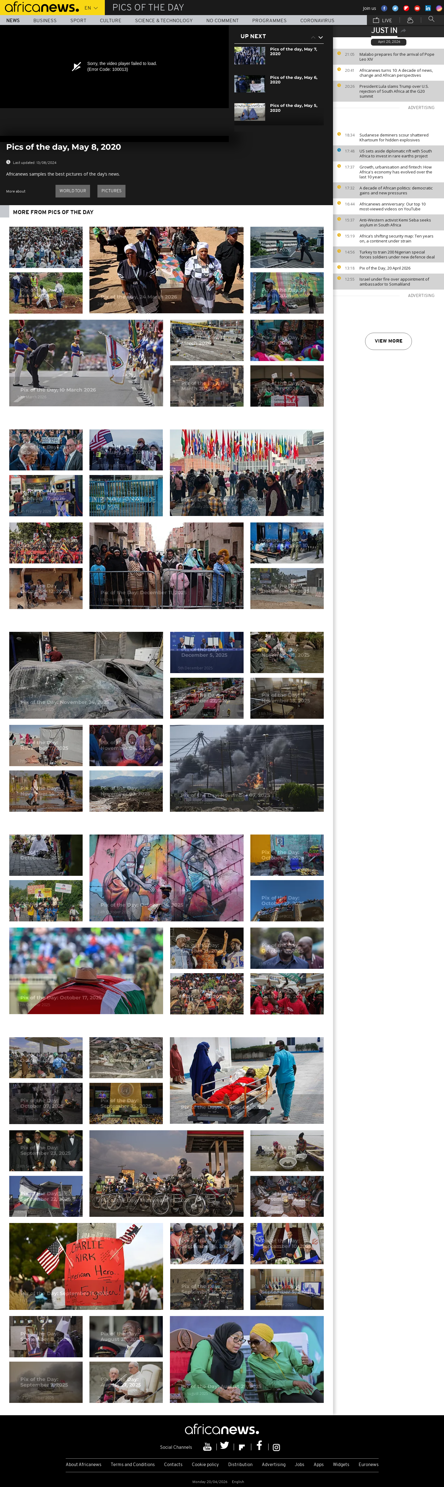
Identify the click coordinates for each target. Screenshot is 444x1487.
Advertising (274, 1465)
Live (382, 20)
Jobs (299, 1465)
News (13, 20)
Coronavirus (317, 20)
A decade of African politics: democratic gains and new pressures (396, 190)
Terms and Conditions (133, 1465)
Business (45, 20)
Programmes (269, 20)
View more (388, 341)
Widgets (341, 1465)
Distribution (240, 1465)
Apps (319, 1465)
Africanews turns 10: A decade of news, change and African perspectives (396, 73)
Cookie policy (205, 1465)
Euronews (369, 1465)
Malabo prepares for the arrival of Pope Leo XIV (397, 57)
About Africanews (83, 1465)
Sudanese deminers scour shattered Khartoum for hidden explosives (394, 137)
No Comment (222, 20)
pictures (111, 191)
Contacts (173, 1465)
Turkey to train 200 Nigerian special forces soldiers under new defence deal (397, 254)
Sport (78, 20)
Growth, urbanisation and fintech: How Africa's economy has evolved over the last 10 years (396, 172)
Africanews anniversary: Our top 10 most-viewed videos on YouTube (393, 206)
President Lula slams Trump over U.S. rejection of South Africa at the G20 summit (394, 91)
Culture (110, 20)
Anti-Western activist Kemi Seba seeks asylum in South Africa (395, 222)
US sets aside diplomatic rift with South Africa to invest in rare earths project (396, 153)
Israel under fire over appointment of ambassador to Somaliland (394, 281)
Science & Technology (164, 20)
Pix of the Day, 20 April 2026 (385, 268)
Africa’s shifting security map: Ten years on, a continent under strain (397, 238)
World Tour (73, 191)
